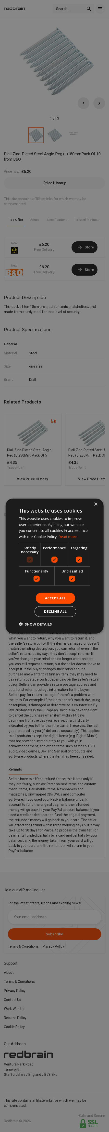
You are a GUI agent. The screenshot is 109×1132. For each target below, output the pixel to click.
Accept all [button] (55, 598)
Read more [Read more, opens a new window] (68, 536)
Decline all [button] (55, 611)
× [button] (95, 504)
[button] (35, 624)
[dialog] (54, 566)
